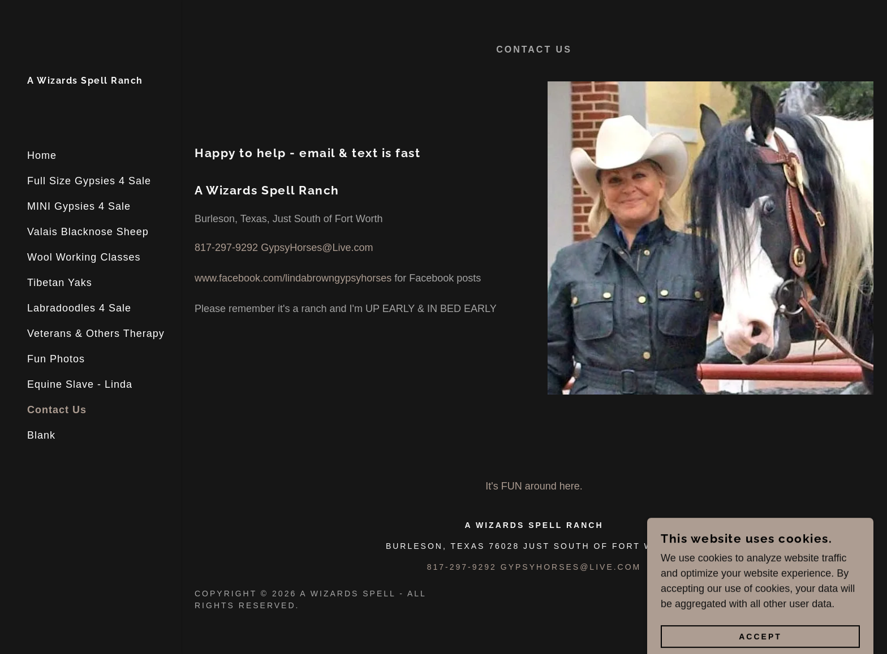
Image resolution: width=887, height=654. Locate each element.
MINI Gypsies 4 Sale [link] (79, 206)
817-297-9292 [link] (226, 247)
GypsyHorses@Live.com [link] (317, 247)
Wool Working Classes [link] (83, 257)
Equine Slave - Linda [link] (79, 384)
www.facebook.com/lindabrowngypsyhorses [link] (293, 278)
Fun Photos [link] (56, 359)
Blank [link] (41, 435)
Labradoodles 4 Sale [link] (79, 308)
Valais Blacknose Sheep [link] (88, 231)
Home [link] (42, 155)
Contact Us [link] (57, 409)
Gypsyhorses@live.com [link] (571, 566)
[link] (85, 80)
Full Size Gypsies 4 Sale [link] (89, 181)
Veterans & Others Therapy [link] (96, 333)
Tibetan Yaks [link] (59, 282)
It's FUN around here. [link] (534, 486)
